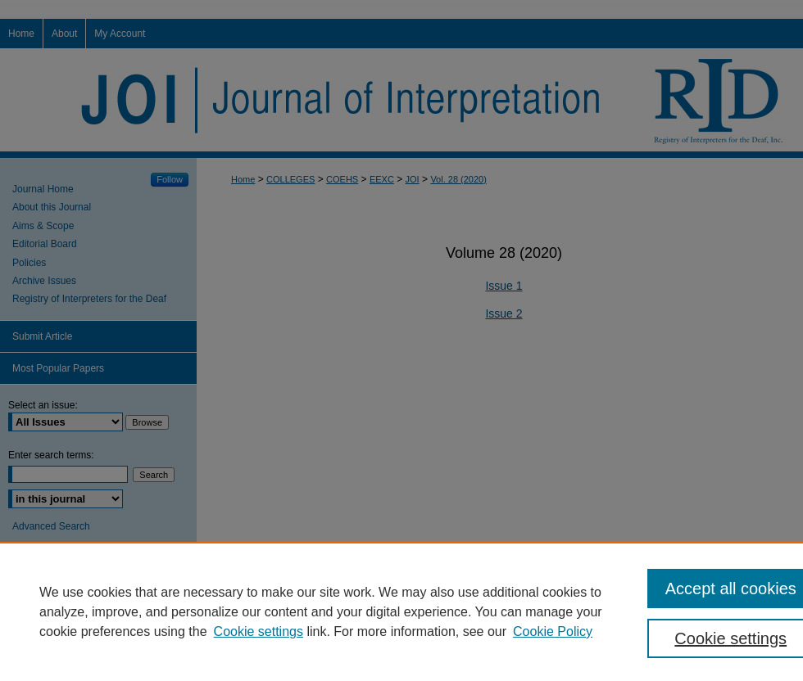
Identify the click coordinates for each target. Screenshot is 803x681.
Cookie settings (258, 631)
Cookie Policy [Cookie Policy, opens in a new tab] (552, 631)
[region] (401, 611)
